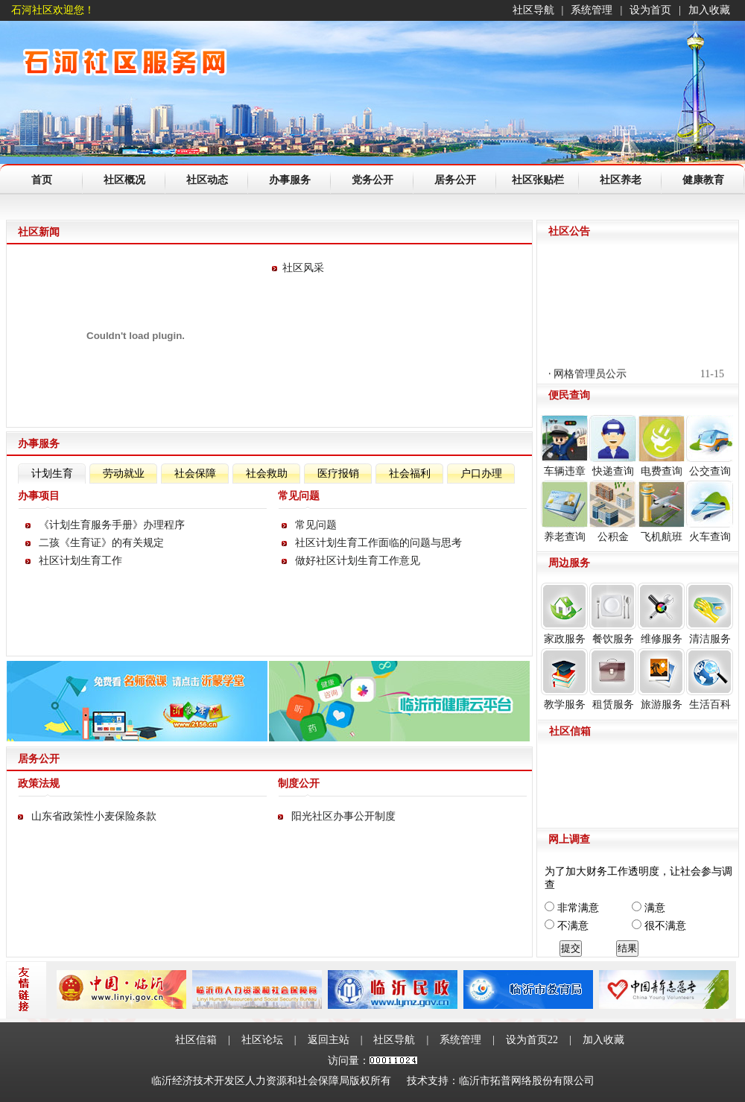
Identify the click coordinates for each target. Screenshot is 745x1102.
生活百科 (709, 679)
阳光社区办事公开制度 (343, 816)
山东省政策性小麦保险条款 (93, 816)
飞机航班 (661, 511)
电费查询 (661, 446)
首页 (41, 180)
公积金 (612, 511)
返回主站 (328, 1039)
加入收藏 (709, 10)
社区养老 (620, 180)
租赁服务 (612, 679)
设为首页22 (532, 1039)
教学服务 (564, 679)
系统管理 (591, 10)
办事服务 (290, 180)
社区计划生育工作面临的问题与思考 (378, 542)
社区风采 (303, 267)
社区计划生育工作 (80, 560)
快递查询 (612, 446)
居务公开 (455, 180)
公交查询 (709, 446)
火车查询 (709, 511)
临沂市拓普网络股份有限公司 (527, 1080)
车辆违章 (564, 446)
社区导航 (533, 10)
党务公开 (372, 180)
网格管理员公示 (590, 376)
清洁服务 (709, 614)
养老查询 (564, 511)
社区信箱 (196, 1039)
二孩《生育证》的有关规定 (101, 542)
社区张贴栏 (538, 180)
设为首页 (650, 10)
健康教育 (703, 180)
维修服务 (661, 614)
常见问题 (316, 525)
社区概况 (124, 180)
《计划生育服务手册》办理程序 (112, 525)
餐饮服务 (612, 614)
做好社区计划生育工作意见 (357, 560)
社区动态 (207, 180)
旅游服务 (661, 679)
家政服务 (564, 614)
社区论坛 (262, 1039)
